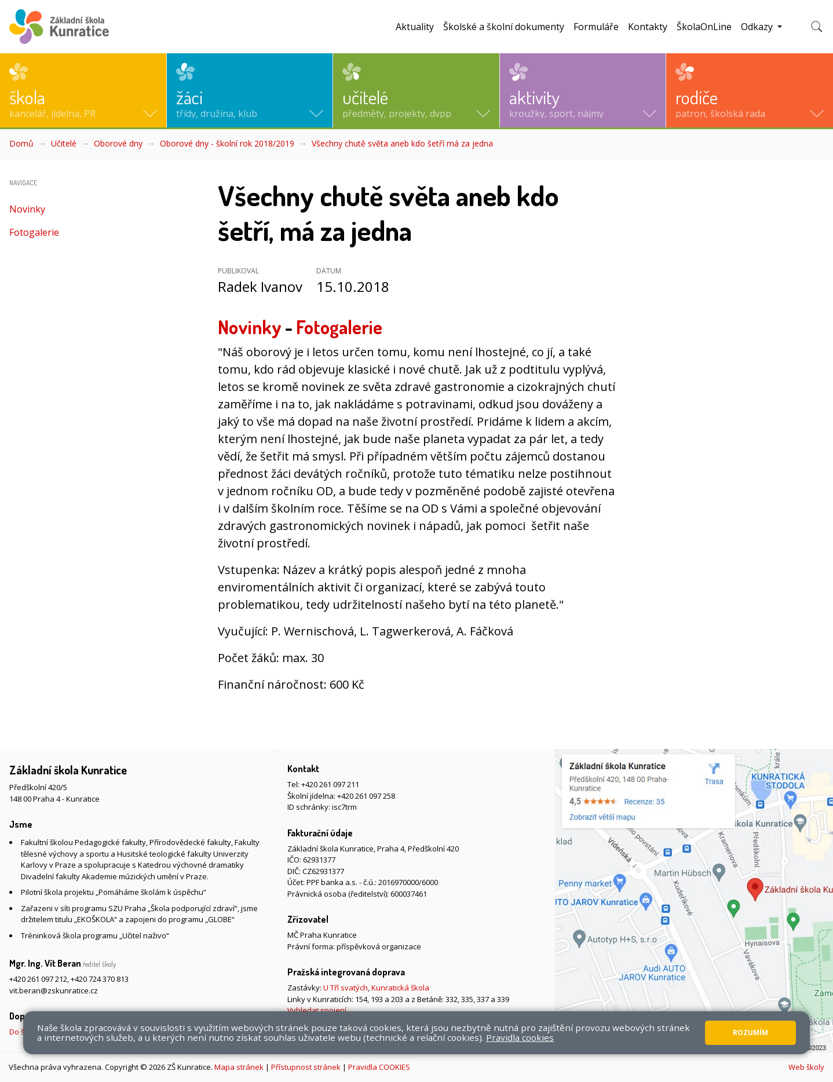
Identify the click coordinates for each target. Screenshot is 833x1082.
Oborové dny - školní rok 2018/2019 (227, 143)
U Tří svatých (345, 987)
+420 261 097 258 (366, 796)
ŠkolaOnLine (704, 26)
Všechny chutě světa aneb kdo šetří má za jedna (402, 143)
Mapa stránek (239, 1067)
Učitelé (63, 143)
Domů (21, 143)
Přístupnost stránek (306, 1067)
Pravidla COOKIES (379, 1067)
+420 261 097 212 (38, 979)
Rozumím (750, 1032)
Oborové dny (118, 143)
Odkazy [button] (758, 26)
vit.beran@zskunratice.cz (53, 990)
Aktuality (415, 26)
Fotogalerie (34, 232)
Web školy (806, 1067)
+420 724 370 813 (100, 979)
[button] (83, 90)
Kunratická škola (400, 987)
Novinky (27, 209)
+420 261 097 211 (330, 784)
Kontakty (647, 26)
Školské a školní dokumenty (503, 26)
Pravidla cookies (520, 1037)
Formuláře (596, 26)
